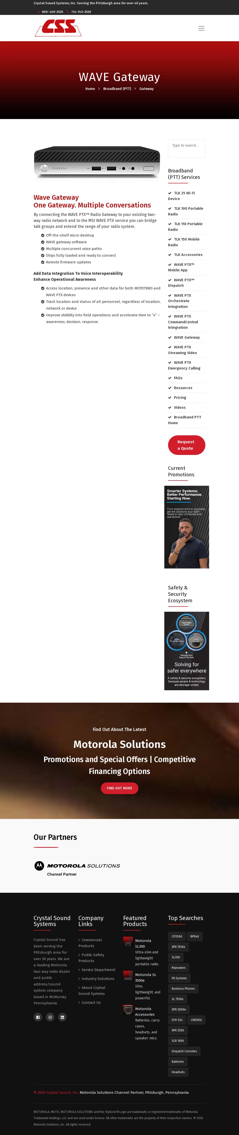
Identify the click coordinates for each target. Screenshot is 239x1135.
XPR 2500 (178, 1030)
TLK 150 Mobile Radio (184, 242)
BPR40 (194, 936)
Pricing (180, 397)
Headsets (178, 1072)
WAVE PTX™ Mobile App (181, 267)
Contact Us (91, 1002)
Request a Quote (186, 445)
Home (90, 89)
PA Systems (179, 978)
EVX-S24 (177, 1020)
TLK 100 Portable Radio (185, 211)
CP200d (177, 936)
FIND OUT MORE (119, 788)
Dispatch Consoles (184, 1051)
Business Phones (183, 988)
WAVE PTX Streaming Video (182, 350)
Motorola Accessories (145, 1012)
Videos (180, 407)
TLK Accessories (188, 254)
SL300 (176, 957)
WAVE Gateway (187, 337)
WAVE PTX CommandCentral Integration (183, 322)
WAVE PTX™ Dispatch (181, 283)
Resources (183, 388)
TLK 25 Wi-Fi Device (181, 196)
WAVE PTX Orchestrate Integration (179, 301)
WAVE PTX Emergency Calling (184, 365)
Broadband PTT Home (184, 420)
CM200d (196, 1020)
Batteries (178, 1061)
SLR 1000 (178, 1041)
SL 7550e (177, 999)
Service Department (99, 970)
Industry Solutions (98, 978)
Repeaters (179, 968)
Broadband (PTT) (117, 89)
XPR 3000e (179, 1009)
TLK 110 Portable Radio (185, 227)
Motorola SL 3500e (145, 978)
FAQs (178, 378)
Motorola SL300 (143, 943)
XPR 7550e (178, 947)
